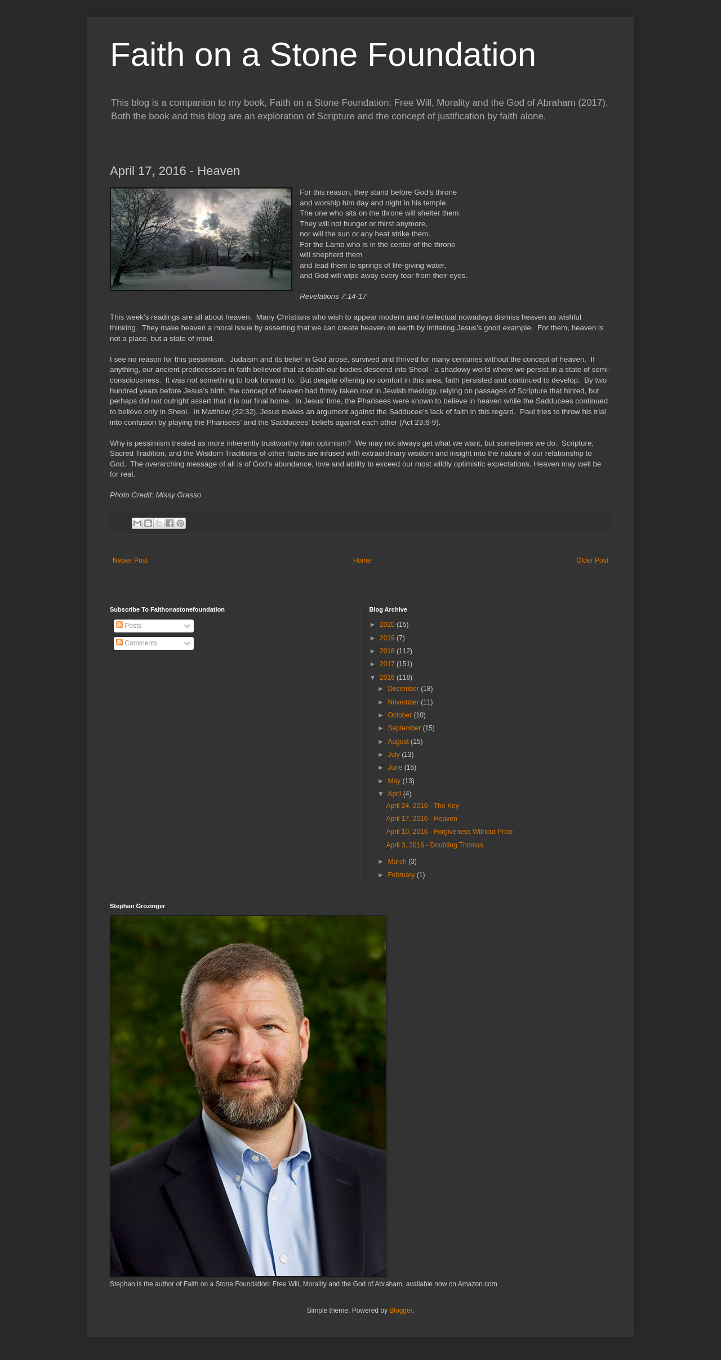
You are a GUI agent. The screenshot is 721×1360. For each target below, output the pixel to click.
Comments (136, 643)
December (404, 689)
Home (362, 560)
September (405, 728)
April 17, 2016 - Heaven (421, 819)
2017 (388, 664)
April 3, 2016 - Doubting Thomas (434, 845)
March (398, 861)
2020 (388, 625)
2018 (388, 651)
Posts (128, 626)
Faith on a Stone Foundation (323, 54)
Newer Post (130, 560)
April (395, 794)
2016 (388, 677)
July (395, 754)
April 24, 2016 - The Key (422, 806)
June (396, 767)
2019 (388, 638)
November (404, 702)
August (399, 742)
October (400, 715)
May (395, 781)
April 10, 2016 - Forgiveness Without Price (449, 832)
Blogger (400, 1310)
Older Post (592, 560)
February (402, 875)
